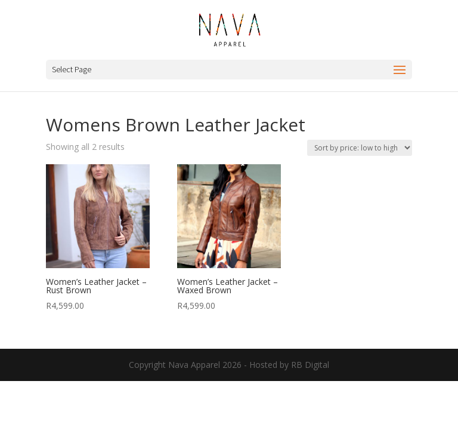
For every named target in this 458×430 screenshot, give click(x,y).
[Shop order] (359, 148)
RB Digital (310, 364)
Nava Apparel (194, 364)
